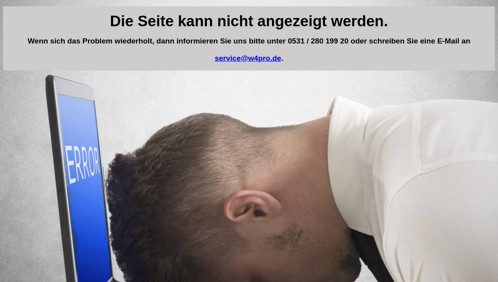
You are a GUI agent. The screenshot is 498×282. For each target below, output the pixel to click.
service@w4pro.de (248, 58)
